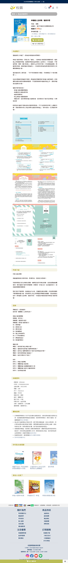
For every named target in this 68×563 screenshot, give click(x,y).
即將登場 (46, 524)
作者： (33, 24)
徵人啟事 (21, 521)
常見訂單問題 (24, 420)
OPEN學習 (46, 541)
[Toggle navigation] (57, 7)
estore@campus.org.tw (36, 547)
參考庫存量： (35, 31)
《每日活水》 (47, 535)
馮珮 (37, 24)
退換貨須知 (32, 433)
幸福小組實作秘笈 (18, 495)
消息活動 (21, 524)
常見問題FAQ (22, 513)
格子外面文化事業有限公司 (45, 26)
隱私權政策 (21, 526)
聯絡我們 (21, 516)
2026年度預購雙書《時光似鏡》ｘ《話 (34, 2)
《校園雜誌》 (47, 538)
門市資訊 (21, 518)
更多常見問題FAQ (20, 437)
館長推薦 (46, 516)
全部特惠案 (21, 535)
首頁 (13, 14)
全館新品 (46, 513)
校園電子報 (46, 533)
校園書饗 (46, 521)
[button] (45, 8)
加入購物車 (37, 40)
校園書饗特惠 (22, 533)
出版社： (34, 26)
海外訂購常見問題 (34, 435)
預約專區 (21, 538)
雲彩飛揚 (51, 466)
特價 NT (33, 29)
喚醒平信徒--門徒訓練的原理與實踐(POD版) (20, 467)
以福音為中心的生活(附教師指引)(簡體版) (37, 467)
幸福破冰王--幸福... (33, 495)
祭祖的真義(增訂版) (48, 495)
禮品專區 (46, 518)
